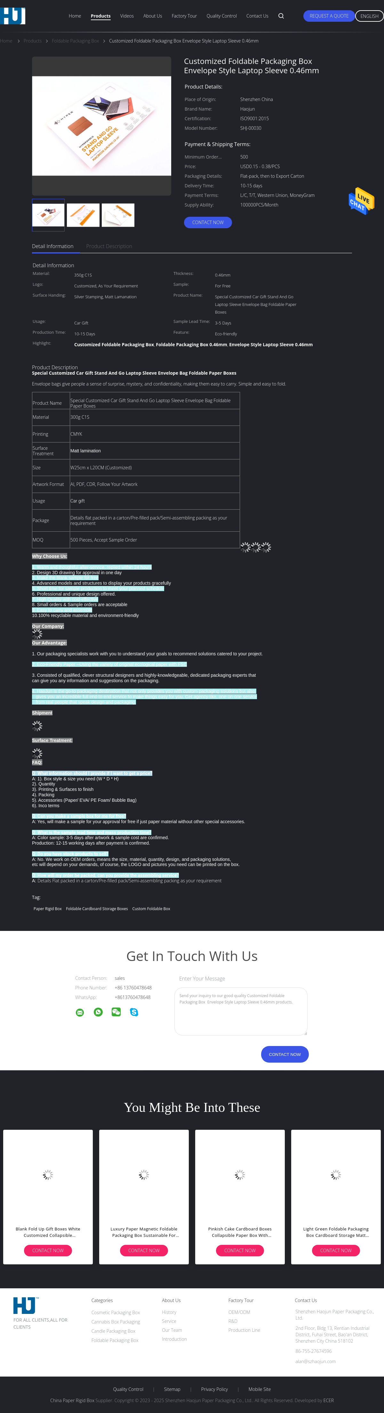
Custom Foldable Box (151, 908)
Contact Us (257, 16)
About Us (152, 16)
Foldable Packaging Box (115, 1340)
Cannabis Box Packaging (116, 1322)
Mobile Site (260, 1389)
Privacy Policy (214, 1389)
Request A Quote (329, 16)
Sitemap (172, 1389)
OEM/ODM (239, 1312)
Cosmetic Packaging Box (116, 1312)
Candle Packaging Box (113, 1331)
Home (75, 16)
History (169, 1312)
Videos (127, 16)
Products (101, 16)
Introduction (174, 1339)
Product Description (109, 246)
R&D (232, 1321)
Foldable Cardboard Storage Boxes (97, 908)
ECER (329, 1400)
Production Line (244, 1330)
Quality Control (222, 16)
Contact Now (208, 222)
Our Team (172, 1330)
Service (169, 1321)
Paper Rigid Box (48, 908)
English (370, 16)
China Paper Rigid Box (72, 1400)
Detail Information (53, 246)
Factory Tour (184, 16)
